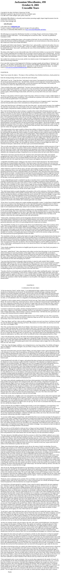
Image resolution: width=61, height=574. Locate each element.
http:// (36, 29)
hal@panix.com (15, 26)
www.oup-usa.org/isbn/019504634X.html (16, 67)
